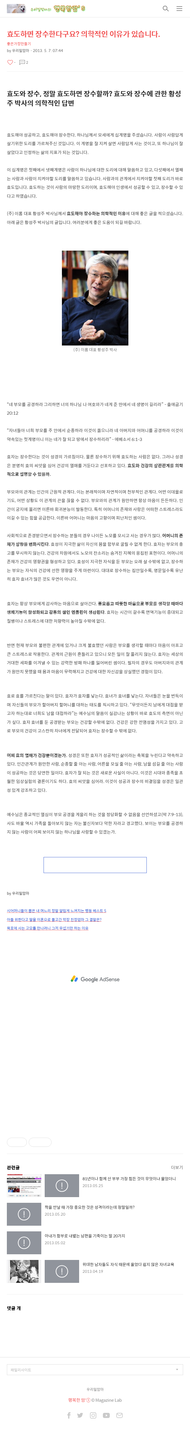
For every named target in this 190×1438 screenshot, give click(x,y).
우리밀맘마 (95, 1389)
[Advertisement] (95, 979)
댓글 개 (14, 1308)
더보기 (177, 1167)
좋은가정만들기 (19, 44)
